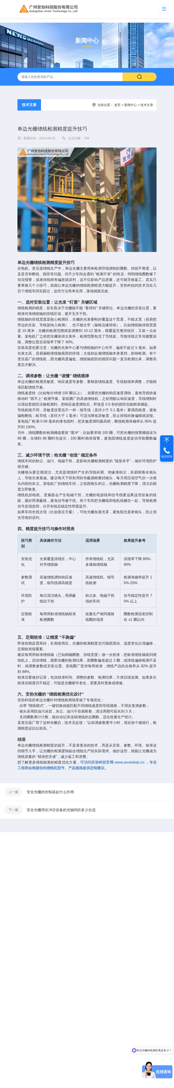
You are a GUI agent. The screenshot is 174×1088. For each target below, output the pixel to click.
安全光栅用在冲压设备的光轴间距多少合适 (61, 810)
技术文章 (29, 105)
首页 (117, 105)
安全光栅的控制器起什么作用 (50, 792)
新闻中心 (130, 105)
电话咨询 (166, 456)
